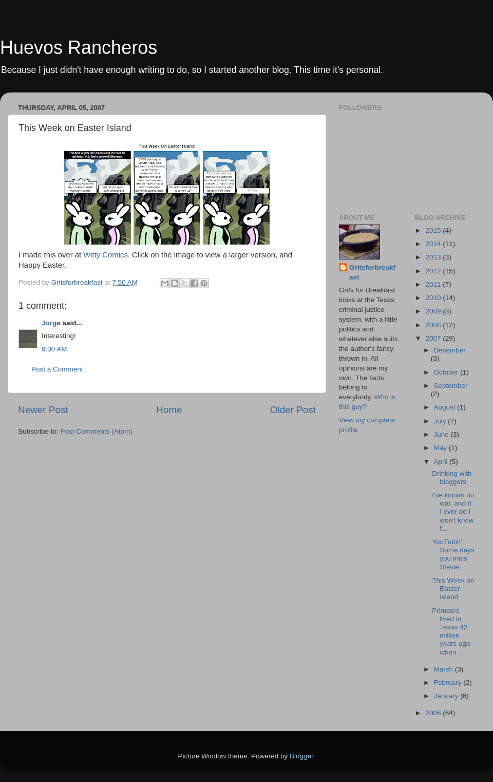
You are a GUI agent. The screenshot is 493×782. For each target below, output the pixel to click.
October (447, 372)
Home (169, 409)
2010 (434, 298)
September (451, 385)
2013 (434, 257)
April (442, 462)
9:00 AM (54, 349)
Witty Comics (105, 255)
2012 (434, 271)
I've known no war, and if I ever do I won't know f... (453, 511)
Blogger (301, 756)
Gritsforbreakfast (372, 272)
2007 (434, 338)
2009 (434, 311)
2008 (434, 325)
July (441, 421)
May (441, 448)
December (450, 350)
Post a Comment (57, 369)
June (442, 434)
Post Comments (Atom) (96, 431)
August (446, 407)
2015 (434, 230)
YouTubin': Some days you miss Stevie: (453, 554)
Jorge (51, 323)
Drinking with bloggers (451, 478)
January (447, 696)
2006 (434, 713)
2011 (434, 284)
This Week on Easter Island (453, 588)
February (449, 682)
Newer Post (43, 409)
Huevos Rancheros (78, 47)
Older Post (293, 409)
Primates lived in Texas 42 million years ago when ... (451, 631)
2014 (434, 244)
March (444, 669)
